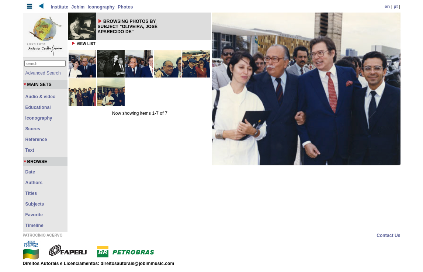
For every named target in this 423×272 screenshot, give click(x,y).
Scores (33, 128)
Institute (60, 7)
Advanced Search (43, 73)
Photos (125, 7)
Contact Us (388, 235)
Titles (31, 193)
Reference (36, 139)
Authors (34, 182)
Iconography (101, 7)
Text (29, 150)
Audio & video (40, 96)
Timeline (34, 225)
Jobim (78, 7)
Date (30, 172)
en (387, 6)
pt (395, 6)
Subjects (34, 204)
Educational (38, 107)
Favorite (34, 214)
